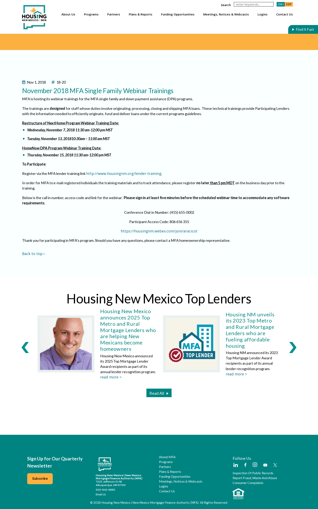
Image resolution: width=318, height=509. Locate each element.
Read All (156, 393)
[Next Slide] (293, 347)
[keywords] (254, 4)
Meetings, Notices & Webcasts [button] (226, 14)
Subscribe (40, 479)
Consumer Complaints (248, 483)
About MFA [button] (167, 457)
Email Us (101, 494)
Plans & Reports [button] (140, 14)
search (226, 5)
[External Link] (235, 465)
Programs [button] (91, 14)
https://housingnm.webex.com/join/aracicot (159, 231)
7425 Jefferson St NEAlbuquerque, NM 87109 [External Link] (111, 483)
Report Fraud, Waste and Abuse (255, 478)
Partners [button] (113, 14)
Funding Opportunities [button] (177, 14)
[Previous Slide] (25, 347)
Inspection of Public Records (253, 473)
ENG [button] (281, 4)
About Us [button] (68, 14)
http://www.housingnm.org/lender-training (123, 173)
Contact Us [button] (284, 14)
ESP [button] (288, 4)
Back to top (33, 253)
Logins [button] (263, 14)
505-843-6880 (105, 490)
